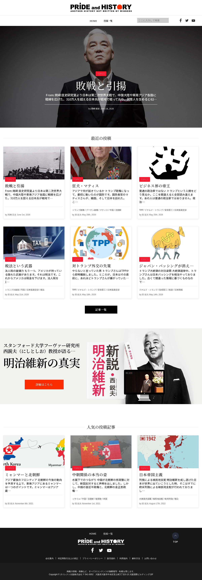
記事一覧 (101, 310)
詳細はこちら (44, 384)
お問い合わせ (150, 558)
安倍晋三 (169, 210)
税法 (42, 290)
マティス (104, 210)
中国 (112, 210)
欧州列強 (169, 499)
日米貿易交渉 (180, 210)
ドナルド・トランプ (154, 210)
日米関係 (179, 290)
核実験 (98, 499)
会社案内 (49, 558)
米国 (105, 499)
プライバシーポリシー (92, 558)
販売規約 (111, 558)
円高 (23, 290)
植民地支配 (158, 499)
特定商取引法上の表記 (68, 558)
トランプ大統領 (12, 290)
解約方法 (136, 558)
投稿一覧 (108, 20)
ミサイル (76, 499)
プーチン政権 (92, 210)
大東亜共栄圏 (145, 499)
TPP (141, 210)
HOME (93, 20)
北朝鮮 (118, 210)
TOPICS (10, 179)
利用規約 (124, 558)
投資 (171, 290)
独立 (177, 499)
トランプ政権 (78, 210)
